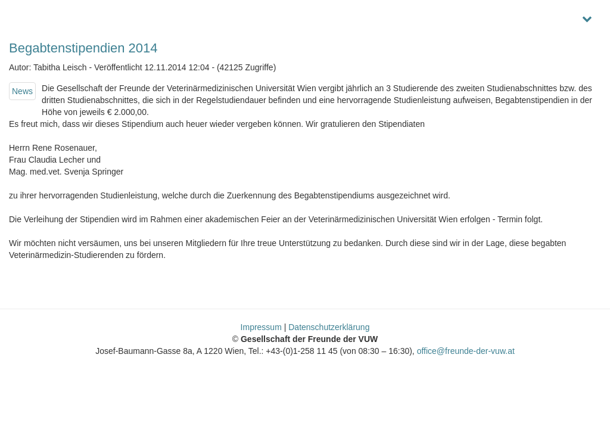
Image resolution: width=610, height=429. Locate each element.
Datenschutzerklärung (328, 327)
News (22, 91)
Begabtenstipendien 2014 (83, 48)
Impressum (261, 327)
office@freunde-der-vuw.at (466, 351)
